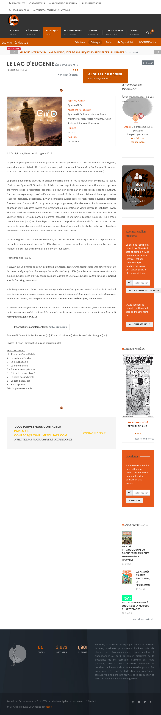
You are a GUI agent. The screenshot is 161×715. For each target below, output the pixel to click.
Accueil (10, 701)
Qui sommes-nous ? (28, 701)
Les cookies (77, 701)
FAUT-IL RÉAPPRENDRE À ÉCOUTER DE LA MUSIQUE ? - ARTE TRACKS (135, 606)
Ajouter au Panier (105, 76)
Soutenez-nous (91, 3)
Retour (148, 63)
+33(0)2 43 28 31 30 (19, 10)
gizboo (48, 706)
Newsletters (37, 3)
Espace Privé (17, 3)
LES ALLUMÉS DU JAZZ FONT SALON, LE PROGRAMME (143, 578)
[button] (135, 433)
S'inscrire (134, 500)
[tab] (40, 327)
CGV (44, 701)
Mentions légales (60, 701)
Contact (92, 701)
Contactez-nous (94, 430)
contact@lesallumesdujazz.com (51, 10)
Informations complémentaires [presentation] (40, 326)
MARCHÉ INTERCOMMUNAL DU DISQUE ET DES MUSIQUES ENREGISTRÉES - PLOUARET (135, 553)
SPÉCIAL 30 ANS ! (138, 424)
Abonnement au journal (63, 3)
